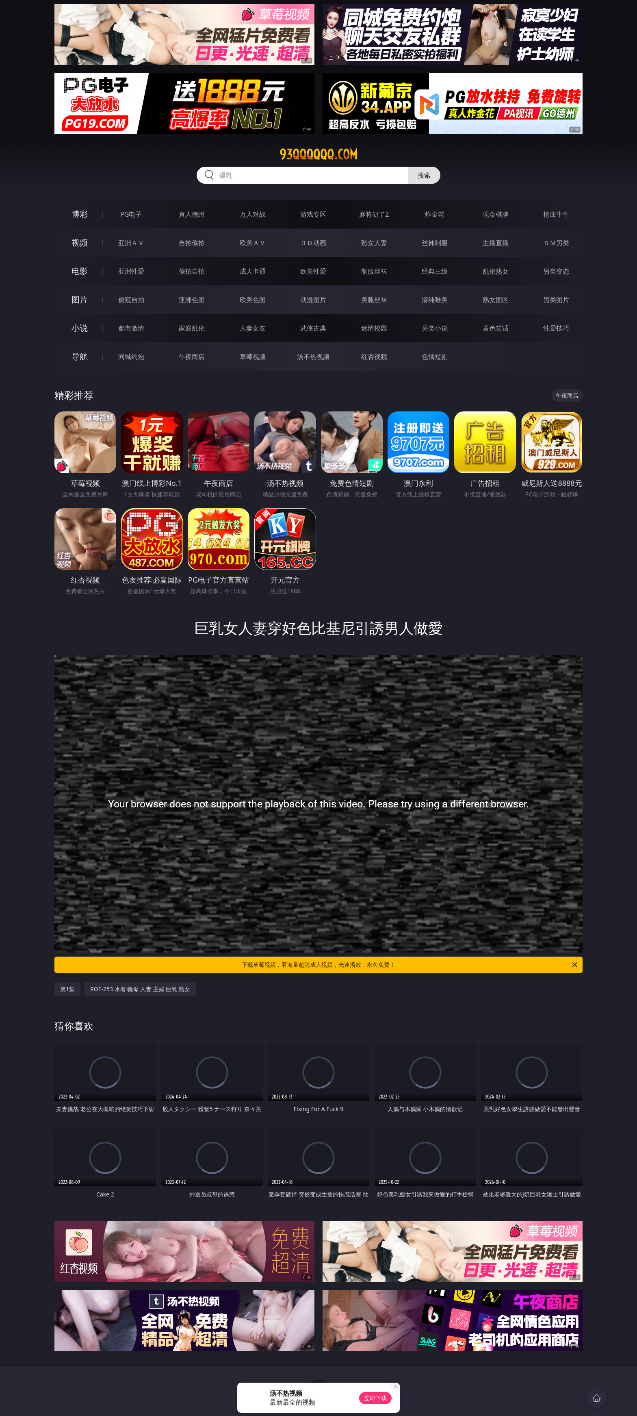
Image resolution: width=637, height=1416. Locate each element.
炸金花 (434, 214)
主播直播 (496, 242)
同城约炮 (131, 356)
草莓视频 (253, 356)
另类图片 (556, 299)
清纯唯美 (435, 299)
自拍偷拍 (192, 242)
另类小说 (435, 328)
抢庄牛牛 (556, 214)
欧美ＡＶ (253, 242)
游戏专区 (313, 214)
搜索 (424, 175)
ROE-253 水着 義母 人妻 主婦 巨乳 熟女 (140, 989)
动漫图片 (313, 299)
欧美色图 (253, 299)
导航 (80, 356)
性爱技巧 (556, 328)
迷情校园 (374, 328)
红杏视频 (374, 356)
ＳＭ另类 (556, 242)
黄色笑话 (496, 328)
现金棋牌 (496, 214)
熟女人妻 (374, 242)
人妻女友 (253, 328)
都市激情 (131, 328)
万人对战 (253, 214)
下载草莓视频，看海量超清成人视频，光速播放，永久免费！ (410, 965)
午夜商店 (192, 356)
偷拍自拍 (192, 271)
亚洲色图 (192, 299)
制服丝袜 (374, 271)
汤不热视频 (313, 356)
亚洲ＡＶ (131, 242)
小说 (80, 327)
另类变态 (556, 271)
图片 (80, 299)
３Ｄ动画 (313, 242)
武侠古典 (313, 328)
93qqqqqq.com (319, 154)
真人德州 (192, 214)
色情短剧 (435, 356)
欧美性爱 (313, 271)
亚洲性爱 (131, 271)
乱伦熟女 (496, 271)
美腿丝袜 (374, 299)
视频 (80, 242)
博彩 (80, 214)
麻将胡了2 (374, 214)
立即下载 (375, 1398)
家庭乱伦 (192, 328)
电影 (80, 270)
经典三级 (435, 271)
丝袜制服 (435, 242)
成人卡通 (253, 271)
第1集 (67, 989)
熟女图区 (496, 299)
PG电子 (131, 214)
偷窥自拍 (131, 299)
